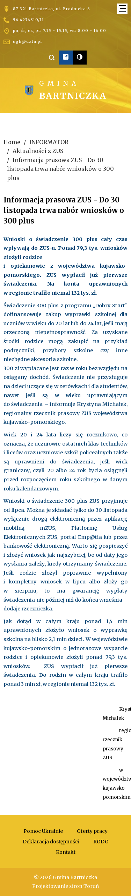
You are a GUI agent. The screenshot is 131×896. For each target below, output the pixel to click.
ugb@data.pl (27, 41)
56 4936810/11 (28, 19)
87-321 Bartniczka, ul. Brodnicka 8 (51, 8)
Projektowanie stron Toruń (65, 886)
